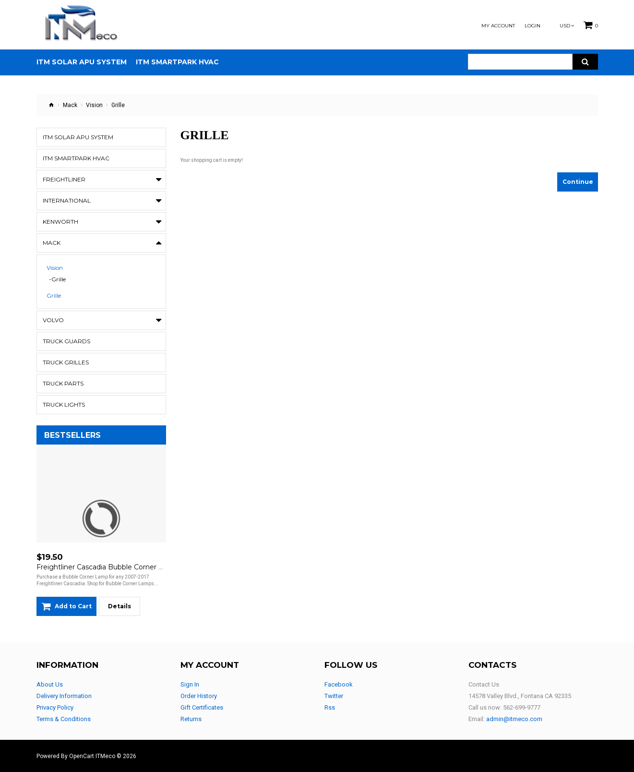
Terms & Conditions (63, 719)
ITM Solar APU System (78, 137)
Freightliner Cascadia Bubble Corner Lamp (107, 567)
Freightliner (64, 179)
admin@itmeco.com (514, 719)
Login (532, 26)
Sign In (189, 684)
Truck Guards (66, 341)
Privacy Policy (54, 707)
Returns (191, 719)
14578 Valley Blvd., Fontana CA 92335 (519, 696)
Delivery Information (64, 696)
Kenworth (60, 221)
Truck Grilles (66, 362)
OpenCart (81, 756)
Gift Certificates (201, 707)
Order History (198, 696)
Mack (70, 105)
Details (119, 606)
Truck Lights (64, 404)
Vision (94, 105)
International (67, 200)
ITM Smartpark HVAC (76, 158)
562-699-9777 (521, 707)
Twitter (333, 696)
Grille (54, 295)
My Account (498, 26)
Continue (577, 181)
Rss (329, 707)
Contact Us (483, 684)
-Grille (57, 279)
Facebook (338, 684)
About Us (49, 684)
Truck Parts (63, 383)
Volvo (53, 320)
